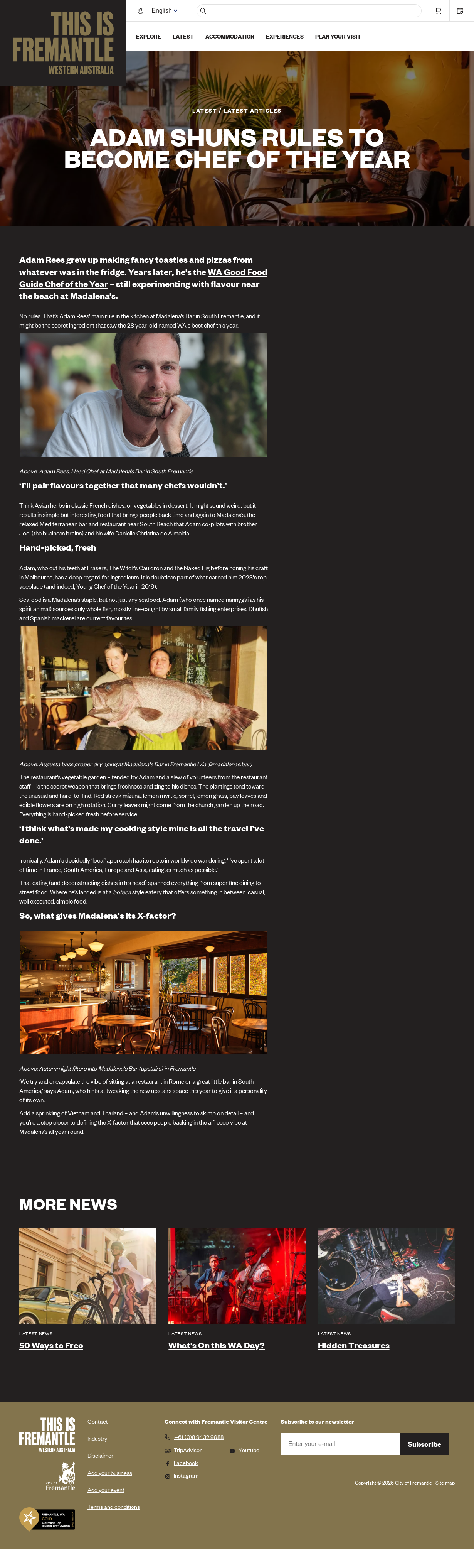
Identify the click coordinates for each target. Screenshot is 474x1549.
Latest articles (253, 110)
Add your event (105, 1489)
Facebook (181, 1462)
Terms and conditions (113, 1506)
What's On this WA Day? (216, 1345)
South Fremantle (222, 315)
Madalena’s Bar (175, 315)
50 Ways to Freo (51, 1345)
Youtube (244, 1450)
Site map (445, 1482)
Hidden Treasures (354, 1345)
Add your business (109, 1472)
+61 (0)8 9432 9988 (199, 1436)
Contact (97, 1421)
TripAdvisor (183, 1450)
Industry (97, 1438)
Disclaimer (100, 1455)
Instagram (181, 1475)
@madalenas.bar (228, 763)
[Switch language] (163, 10)
